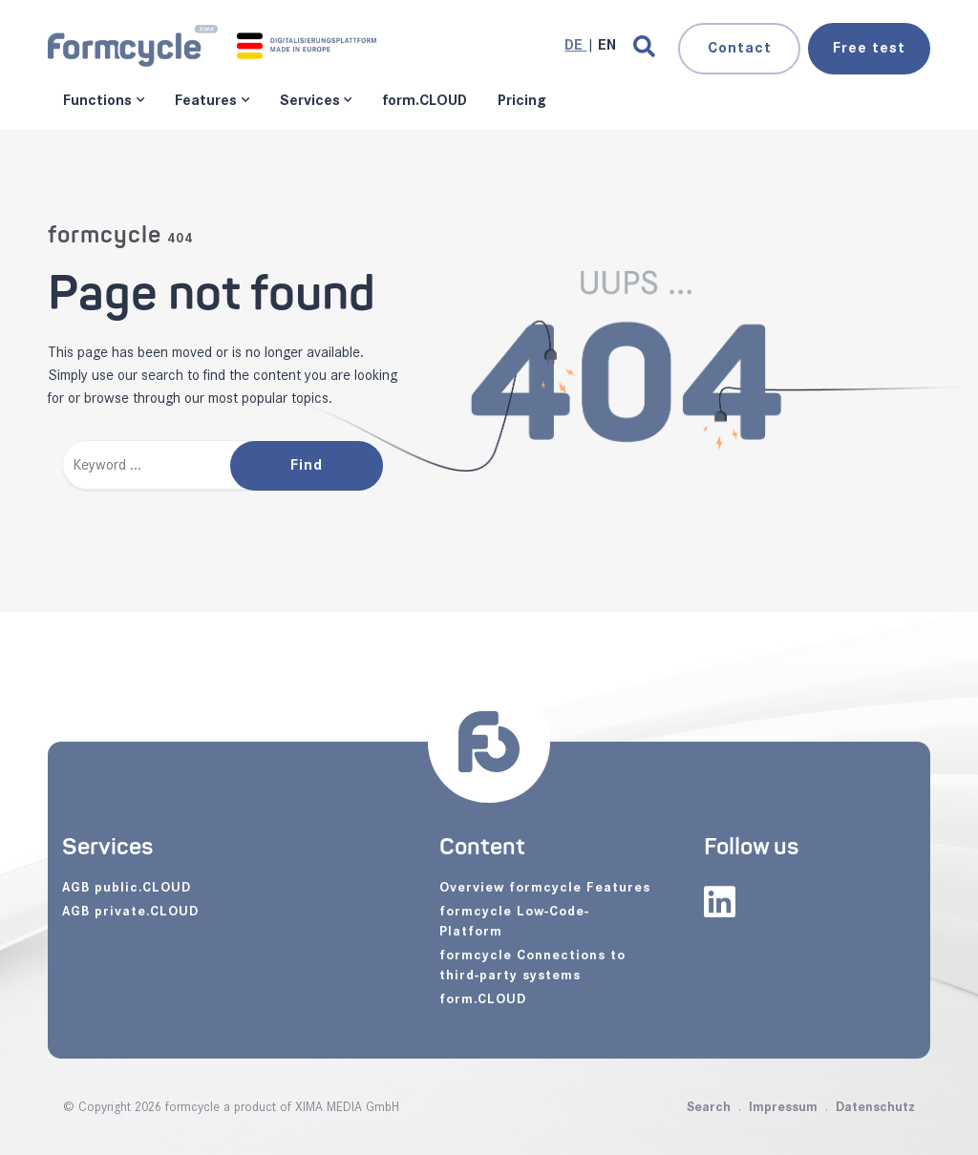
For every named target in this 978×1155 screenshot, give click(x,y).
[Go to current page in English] (607, 45)
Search (709, 1107)
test (869, 48)
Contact (740, 48)
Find (306, 465)
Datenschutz (875, 1107)
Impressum (783, 1107)
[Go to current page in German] (575, 45)
